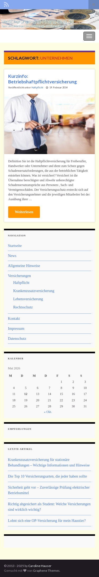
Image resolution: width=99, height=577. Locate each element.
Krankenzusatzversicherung (33, 291)
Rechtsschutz (23, 307)
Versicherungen (19, 276)
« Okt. (48, 412)
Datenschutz (17, 339)
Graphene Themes (46, 571)
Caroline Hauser (39, 566)
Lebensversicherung (28, 299)
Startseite (15, 246)
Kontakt (14, 319)
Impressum (16, 329)
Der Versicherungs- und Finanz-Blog (29, 35)
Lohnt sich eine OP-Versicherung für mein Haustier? (47, 521)
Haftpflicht (37, 87)
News (12, 256)
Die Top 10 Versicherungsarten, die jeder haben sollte (47, 476)
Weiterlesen (24, 212)
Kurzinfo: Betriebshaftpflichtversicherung (42, 78)
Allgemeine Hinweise (24, 266)
